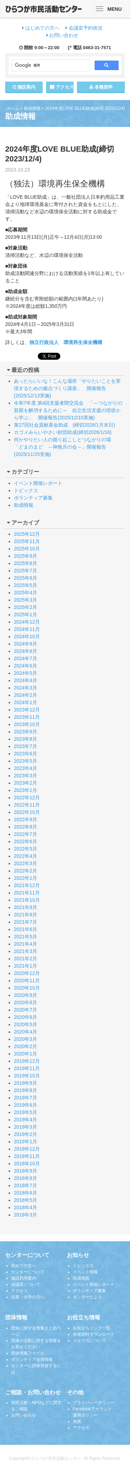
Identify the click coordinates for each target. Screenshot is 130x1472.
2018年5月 (25, 1200)
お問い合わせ (62, 35)
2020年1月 (25, 1054)
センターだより (87, 1297)
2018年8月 (25, 1178)
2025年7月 (25, 570)
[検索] (50, 65)
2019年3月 (25, 1127)
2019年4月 (25, 1119)
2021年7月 (25, 922)
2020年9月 (25, 995)
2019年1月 (25, 1141)
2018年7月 (25, 1185)
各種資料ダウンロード (93, 1334)
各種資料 (101, 87)
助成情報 (32, 108)
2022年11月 (27, 805)
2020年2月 (25, 1046)
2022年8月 (25, 827)
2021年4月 (25, 944)
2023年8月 (25, 739)
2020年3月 (25, 1039)
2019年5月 (25, 1112)
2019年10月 (27, 1075)
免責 (77, 1421)
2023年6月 (25, 753)
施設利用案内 (23, 1278)
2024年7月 (25, 658)
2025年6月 (25, 578)
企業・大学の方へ (27, 1297)
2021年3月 (25, 951)
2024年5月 (25, 673)
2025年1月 (25, 614)
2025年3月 (25, 600)
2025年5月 (25, 585)
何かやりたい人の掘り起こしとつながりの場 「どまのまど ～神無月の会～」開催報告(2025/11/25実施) (65, 447)
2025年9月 (25, 556)
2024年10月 (27, 636)
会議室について (25, 1284)
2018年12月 (27, 1149)
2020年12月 (27, 973)
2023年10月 (27, 724)
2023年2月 (25, 783)
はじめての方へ (40, 28)
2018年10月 (27, 1163)
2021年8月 (25, 914)
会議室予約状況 (84, 28)
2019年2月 (25, 1134)
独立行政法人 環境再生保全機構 (65, 342)
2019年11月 (27, 1068)
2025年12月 (27, 534)
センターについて (27, 1271)
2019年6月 (25, 1105)
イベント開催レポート (38, 483)
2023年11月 (27, 717)
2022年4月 (25, 856)
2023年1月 (25, 790)
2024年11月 (27, 629)
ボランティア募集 (33, 498)
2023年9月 (25, 731)
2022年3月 (25, 863)
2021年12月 (27, 885)
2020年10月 (27, 988)
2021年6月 (25, 929)
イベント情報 (85, 1271)
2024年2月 (25, 695)
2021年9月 (25, 907)
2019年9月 (25, 1083)
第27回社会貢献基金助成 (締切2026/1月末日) (64, 425)
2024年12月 (27, 622)
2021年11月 (27, 892)
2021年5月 (25, 936)
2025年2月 (25, 607)
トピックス (26, 490)
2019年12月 (27, 1061)
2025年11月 (27, 541)
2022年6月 (25, 841)
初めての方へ (23, 1265)
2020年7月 (25, 1010)
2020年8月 (25, 1002)
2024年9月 (25, 644)
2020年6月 (25, 1017)
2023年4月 (25, 768)
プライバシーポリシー (93, 1402)
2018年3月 (25, 1215)
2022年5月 (25, 849)
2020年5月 (25, 1024)
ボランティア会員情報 (32, 1359)
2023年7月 (25, 746)
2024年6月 (25, 666)
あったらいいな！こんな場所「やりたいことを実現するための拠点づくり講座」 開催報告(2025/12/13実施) (67, 388)
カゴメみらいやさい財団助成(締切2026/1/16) (63, 432)
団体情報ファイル (27, 1353)
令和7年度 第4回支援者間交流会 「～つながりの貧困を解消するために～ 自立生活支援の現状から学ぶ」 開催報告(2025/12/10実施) (68, 410)
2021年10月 (27, 900)
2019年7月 (25, 1097)
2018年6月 (25, 1193)
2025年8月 (25, 563)
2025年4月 (25, 592)
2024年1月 (25, 702)
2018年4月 (25, 1207)
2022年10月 (27, 812)
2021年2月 (25, 958)
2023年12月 (27, 709)
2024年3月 (25, 688)
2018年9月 (25, 1171)
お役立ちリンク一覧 (91, 1328)
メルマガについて (89, 1340)
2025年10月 (27, 548)
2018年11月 (27, 1156)
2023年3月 (25, 775)
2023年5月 (25, 761)
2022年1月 (25, 878)
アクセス (61, 87)
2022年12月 (27, 797)
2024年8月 (25, 651)
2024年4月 (25, 680)
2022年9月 (25, 819)
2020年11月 (27, 980)
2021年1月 (25, 966)
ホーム (13, 108)
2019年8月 (25, 1090)
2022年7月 (25, 834)
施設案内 (24, 87)
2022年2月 (25, 871)
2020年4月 (25, 1032)
